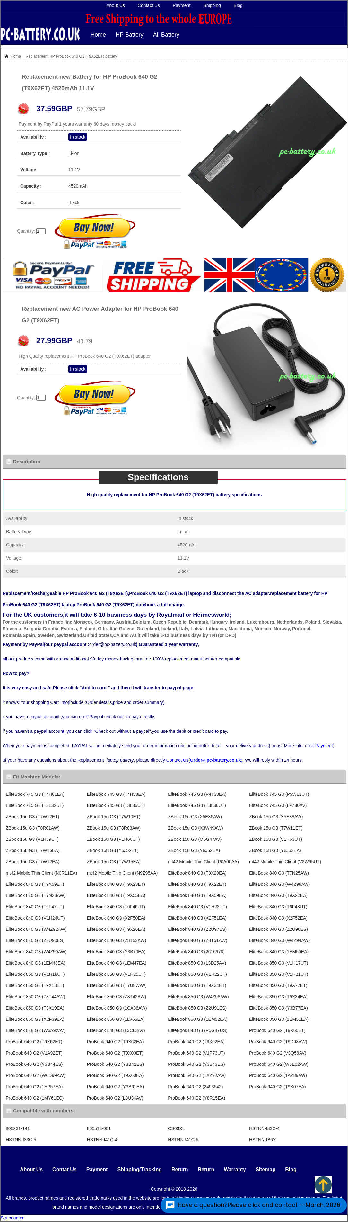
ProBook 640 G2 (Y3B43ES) (196, 1064)
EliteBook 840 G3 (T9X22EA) (278, 895)
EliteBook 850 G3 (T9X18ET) (35, 985)
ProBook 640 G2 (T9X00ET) (115, 1053)
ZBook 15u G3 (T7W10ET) (114, 816)
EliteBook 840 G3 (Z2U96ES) (278, 929)
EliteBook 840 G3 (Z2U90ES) (35, 940)
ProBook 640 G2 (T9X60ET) (277, 1030)
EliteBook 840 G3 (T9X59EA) (197, 895)
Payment (181, 5)
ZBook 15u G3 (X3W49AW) (195, 828)
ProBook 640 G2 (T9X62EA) (115, 1041)
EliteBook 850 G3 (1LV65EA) (116, 1019)
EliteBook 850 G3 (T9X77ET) (278, 985)
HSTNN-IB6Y (262, 1139)
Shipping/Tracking (139, 1169)
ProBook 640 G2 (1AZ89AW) (278, 1075)
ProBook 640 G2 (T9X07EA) (277, 1086)
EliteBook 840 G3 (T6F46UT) (116, 906)
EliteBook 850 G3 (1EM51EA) (279, 1019)
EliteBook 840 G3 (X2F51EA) (197, 918)
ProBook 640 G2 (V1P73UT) (196, 1053)
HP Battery (130, 34)
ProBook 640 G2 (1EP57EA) (34, 1086)
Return (179, 1169)
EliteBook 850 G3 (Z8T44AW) (35, 996)
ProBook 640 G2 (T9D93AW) (278, 1041)
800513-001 (99, 1128)
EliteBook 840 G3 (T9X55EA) (116, 895)
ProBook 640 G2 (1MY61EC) (35, 1098)
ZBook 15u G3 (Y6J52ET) (113, 850)
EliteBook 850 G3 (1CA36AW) (117, 1008)
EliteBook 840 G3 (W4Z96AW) (279, 884)
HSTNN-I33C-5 (21, 1139)
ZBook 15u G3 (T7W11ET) (276, 828)
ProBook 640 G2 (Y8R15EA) (196, 1098)
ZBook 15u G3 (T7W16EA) (32, 850)
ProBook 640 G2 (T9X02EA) (196, 1041)
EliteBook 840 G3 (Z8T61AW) (197, 940)
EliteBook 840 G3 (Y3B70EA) (116, 951)
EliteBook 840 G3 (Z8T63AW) (116, 940)
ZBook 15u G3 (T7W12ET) (32, 816)
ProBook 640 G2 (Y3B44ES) (34, 1064)
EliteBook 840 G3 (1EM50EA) (279, 951)
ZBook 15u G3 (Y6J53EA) (275, 850)
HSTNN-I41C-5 (183, 1139)
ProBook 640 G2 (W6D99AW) (35, 1075)
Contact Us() (204, 760)
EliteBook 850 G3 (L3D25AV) (197, 963)
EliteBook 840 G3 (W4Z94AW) (279, 940)
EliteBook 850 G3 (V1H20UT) (116, 974)
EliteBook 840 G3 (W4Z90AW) (36, 951)
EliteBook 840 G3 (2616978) (196, 951)
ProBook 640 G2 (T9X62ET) (34, 1041)
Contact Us (149, 5)
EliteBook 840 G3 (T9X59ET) (35, 884)
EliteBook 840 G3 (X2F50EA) (116, 918)
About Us (115, 5)
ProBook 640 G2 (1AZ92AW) (197, 1075)
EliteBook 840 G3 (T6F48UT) (278, 906)
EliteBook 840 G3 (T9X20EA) (197, 873)
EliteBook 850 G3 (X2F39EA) (35, 1019)
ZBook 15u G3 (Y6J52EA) (194, 850)
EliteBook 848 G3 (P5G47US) (197, 1030)
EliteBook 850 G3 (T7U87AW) (117, 985)
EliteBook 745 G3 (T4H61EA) (35, 794)
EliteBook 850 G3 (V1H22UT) (197, 974)
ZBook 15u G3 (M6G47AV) (195, 839)
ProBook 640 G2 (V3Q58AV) (277, 1053)
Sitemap (265, 1169)
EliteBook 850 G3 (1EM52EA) (197, 1019)
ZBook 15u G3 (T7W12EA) (32, 861)
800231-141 (18, 1128)
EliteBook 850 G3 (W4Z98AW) (198, 996)
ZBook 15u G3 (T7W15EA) (114, 861)
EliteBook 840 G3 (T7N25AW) (279, 873)
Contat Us (64, 1169)
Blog (238, 5)
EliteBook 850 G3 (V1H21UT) (278, 974)
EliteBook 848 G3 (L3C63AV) (116, 1030)
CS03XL (176, 1128)
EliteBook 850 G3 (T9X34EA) (278, 996)
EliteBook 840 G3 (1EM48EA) (35, 963)
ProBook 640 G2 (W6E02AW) (279, 1064)
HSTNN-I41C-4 (102, 1139)
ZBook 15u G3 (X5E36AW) (195, 816)
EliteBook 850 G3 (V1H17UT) (278, 963)
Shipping (212, 5)
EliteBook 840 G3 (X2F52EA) (278, 918)
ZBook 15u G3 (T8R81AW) (33, 828)
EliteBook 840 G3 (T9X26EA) (116, 929)
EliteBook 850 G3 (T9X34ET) (197, 985)
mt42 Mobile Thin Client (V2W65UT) (285, 861)
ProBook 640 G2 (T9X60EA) (115, 1075)
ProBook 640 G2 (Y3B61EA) (115, 1086)
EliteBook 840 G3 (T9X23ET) (116, 884)
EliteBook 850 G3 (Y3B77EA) (278, 1008)
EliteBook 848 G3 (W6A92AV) (35, 1030)
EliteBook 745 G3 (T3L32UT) (35, 805)
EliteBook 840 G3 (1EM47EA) (116, 963)
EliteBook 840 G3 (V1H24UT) (35, 918)
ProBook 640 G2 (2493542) (195, 1086)
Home (98, 34)
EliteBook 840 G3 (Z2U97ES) (197, 929)
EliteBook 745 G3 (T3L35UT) (116, 805)
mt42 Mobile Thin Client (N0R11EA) (41, 873)
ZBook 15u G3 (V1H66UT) (113, 839)
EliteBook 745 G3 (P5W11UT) (279, 794)
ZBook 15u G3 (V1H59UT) (32, 839)
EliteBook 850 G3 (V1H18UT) (35, 974)
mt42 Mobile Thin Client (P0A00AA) (203, 861)
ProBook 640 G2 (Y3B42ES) (115, 1064)
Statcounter (12, 1217)
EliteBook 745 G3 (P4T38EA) (197, 794)
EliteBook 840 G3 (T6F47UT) (35, 906)
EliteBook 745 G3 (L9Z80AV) (278, 805)
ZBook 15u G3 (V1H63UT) (275, 839)
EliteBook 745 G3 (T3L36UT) (197, 805)
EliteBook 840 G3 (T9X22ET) (197, 884)
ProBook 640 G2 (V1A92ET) (34, 1053)
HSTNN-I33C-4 (264, 1128)
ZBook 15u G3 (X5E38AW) (276, 816)
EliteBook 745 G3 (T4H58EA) (116, 794)
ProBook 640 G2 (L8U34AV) (115, 1098)
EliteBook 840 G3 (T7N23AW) (35, 895)
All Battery (166, 34)
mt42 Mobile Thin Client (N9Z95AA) (122, 873)
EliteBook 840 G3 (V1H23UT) (197, 906)
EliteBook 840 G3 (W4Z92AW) (36, 929)
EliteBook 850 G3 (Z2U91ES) (197, 1008)
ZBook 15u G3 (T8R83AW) (114, 828)
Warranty (235, 1169)
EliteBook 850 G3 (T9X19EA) (35, 1008)
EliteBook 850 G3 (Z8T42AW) (116, 996)
